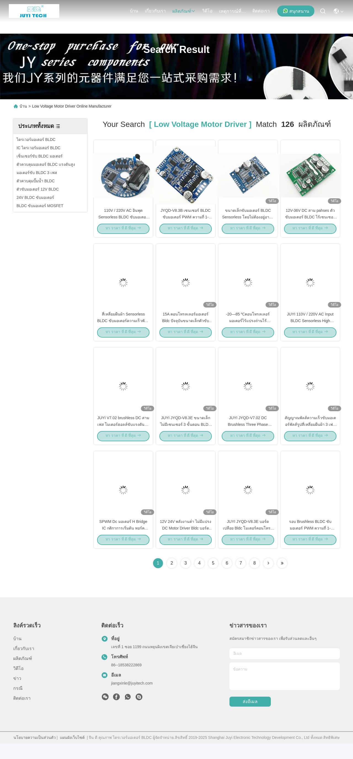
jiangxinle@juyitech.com (132, 698)
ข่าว (17, 693)
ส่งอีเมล (250, 717)
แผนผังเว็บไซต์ (72, 753)
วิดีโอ (207, 11)
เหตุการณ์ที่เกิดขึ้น (232, 11)
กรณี (18, 703)
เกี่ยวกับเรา (155, 11)
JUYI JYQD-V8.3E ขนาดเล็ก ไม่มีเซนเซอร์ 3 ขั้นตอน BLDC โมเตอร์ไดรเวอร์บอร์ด (185, 435)
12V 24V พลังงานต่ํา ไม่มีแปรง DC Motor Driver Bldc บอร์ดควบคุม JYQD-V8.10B (186, 543)
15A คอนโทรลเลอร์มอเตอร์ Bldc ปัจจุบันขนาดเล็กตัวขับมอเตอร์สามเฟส (185, 327)
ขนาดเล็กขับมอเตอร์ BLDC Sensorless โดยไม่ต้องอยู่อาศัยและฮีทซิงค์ (248, 220)
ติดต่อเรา (261, 11)
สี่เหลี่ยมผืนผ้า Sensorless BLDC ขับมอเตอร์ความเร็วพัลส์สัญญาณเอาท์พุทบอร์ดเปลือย (123, 327)
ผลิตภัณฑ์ (184, 11)
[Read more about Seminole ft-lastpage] (282, 579)
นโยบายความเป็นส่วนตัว (35, 753)
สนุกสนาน (296, 11)
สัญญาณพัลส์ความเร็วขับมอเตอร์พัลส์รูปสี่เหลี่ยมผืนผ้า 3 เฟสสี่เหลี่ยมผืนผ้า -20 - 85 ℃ (310, 435)
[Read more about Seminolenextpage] (268, 579)
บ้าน (134, 11)
